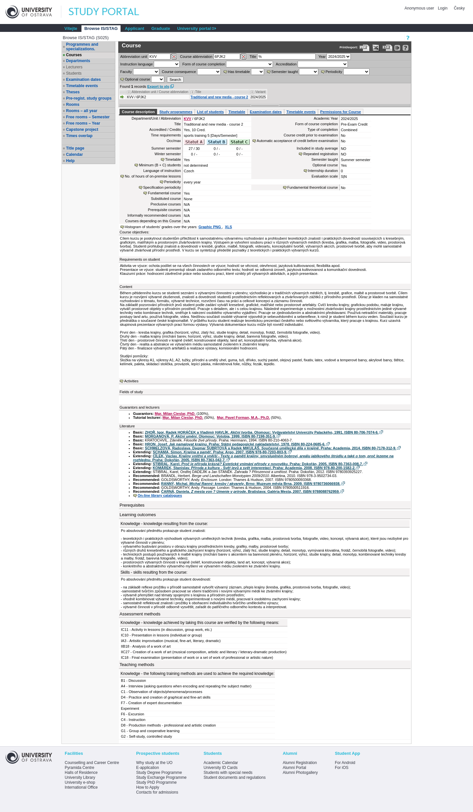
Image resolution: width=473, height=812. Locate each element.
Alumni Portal (294, 767)
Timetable (236, 112)
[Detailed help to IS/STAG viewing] (405, 47)
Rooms (72, 104)
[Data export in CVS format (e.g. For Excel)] (387, 47)
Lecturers (74, 67)
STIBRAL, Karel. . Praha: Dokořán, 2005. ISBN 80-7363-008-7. (258, 464)
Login (442, 8)
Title (253, 57)
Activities (131, 381)
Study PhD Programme (156, 782)
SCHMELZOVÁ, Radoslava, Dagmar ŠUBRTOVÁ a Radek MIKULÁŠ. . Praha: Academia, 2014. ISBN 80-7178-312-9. (270, 448)
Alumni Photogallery (300, 772)
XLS (228, 227)
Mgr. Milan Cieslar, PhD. (175, 414)
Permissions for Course (340, 112)
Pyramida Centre (79, 767)
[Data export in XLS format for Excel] (376, 47)
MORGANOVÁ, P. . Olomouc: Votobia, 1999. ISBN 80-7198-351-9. (210, 436)
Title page (75, 148)
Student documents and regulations (235, 777)
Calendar (74, 154)
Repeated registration (320, 154)
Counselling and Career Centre (92, 762)
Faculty (126, 72)
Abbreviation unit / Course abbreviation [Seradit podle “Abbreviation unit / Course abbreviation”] (160, 92)
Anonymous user (420, 8)
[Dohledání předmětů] (243, 57)
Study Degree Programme (159, 772)
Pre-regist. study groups (89, 98)
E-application (147, 767)
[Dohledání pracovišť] (173, 57)
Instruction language (136, 64)
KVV (187, 119)
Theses (72, 92)
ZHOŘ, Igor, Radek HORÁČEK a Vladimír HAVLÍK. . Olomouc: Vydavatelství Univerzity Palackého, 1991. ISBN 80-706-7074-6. (262, 432)
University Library (80, 777)
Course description (138, 112)
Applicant (134, 28)
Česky (459, 8)
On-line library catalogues (160, 495)
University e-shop (80, 782)
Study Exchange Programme (161, 777)
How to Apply (147, 787)
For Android (345, 762)
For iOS (341, 767)
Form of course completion (203, 64)
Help (70, 160)
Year (322, 57)
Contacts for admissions (157, 792)
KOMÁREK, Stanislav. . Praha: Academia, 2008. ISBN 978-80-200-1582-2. (254, 468)
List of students (210, 112)
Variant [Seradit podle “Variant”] (260, 92)
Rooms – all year (81, 110)
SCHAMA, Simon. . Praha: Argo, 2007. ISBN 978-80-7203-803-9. (220, 452)
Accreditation (286, 64)
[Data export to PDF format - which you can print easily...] (364, 47)
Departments (78, 61)
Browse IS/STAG (101, 28)
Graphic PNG (210, 227)
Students (73, 73)
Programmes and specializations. (82, 46)
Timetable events (82, 86)
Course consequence (179, 72)
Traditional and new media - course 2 (219, 97)
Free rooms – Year (83, 123)
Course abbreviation (196, 57)
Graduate (160, 28)
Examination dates (83, 79)
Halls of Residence (81, 772)
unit (133, 57)
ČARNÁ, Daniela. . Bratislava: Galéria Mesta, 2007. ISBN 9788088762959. (250, 491)
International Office (81, 787)
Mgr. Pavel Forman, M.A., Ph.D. (243, 417)
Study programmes (175, 112)
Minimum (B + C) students (160, 165)
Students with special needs (228, 772)
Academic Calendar (221, 762)
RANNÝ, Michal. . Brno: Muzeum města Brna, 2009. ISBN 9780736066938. (251, 484)
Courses (74, 55)
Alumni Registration (300, 762)
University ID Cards (220, 767)
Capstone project (82, 129)
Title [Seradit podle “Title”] (198, 92)
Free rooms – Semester (88, 117)
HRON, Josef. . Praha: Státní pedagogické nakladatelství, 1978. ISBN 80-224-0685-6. (235, 444)
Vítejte (70, 28)
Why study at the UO (154, 762)
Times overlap (79, 135)
